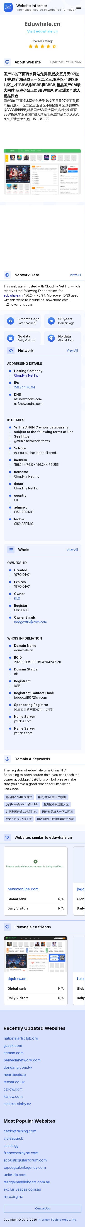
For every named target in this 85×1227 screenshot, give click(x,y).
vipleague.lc (14, 1138)
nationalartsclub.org (21, 1038)
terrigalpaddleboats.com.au (27, 1182)
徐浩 (17, 598)
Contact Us (42, 1208)
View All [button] (75, 275)
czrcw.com (13, 1089)
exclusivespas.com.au (22, 1189)
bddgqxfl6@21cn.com (30, 622)
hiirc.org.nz (13, 1196)
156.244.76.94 (24, 387)
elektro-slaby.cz (17, 1103)
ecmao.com (14, 1053)
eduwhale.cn (13, 295)
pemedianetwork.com (22, 1060)
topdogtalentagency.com (25, 1167)
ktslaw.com (13, 1096)
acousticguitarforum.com (25, 1160)
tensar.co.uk (14, 1082)
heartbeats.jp (15, 1074)
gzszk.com (13, 1045)
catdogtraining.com (20, 1131)
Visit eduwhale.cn (42, 31)
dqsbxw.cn (17, 978)
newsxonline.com (23, 889)
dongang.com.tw (18, 1067)
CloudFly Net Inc (26, 375)
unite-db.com (15, 1174)
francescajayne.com (21, 1153)
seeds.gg (11, 1145)
